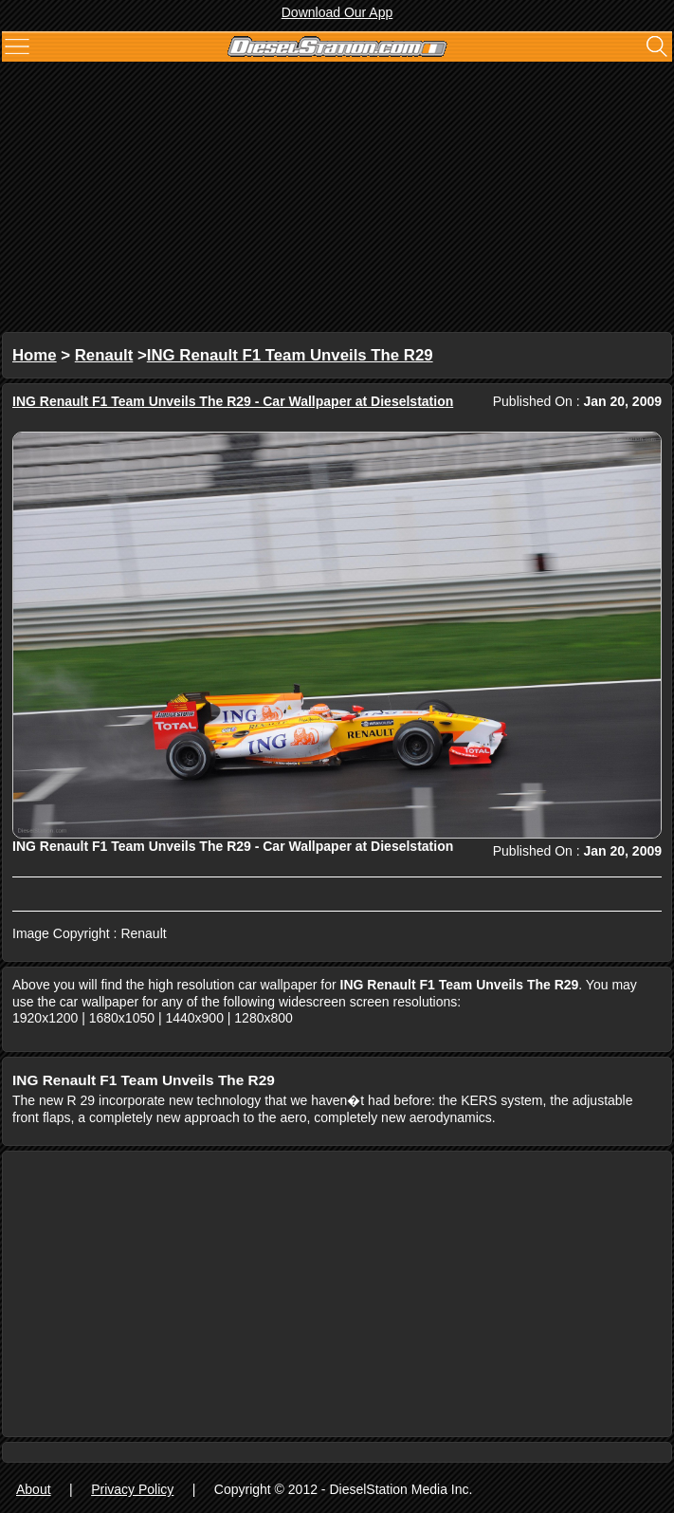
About (33, 1489)
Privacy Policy (132, 1489)
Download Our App (337, 12)
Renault (104, 355)
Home (34, 355)
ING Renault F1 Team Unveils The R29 (290, 355)
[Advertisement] (337, 199)
